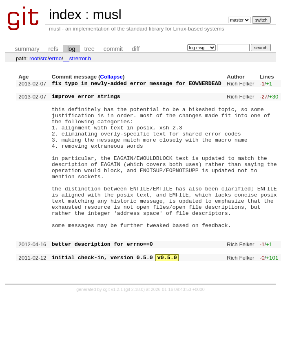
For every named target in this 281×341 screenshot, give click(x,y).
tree (89, 49)
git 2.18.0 (135, 326)
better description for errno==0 (102, 276)
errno (55, 58)
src (44, 58)
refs (53, 49)
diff (135, 49)
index (65, 14)
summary (27, 49)
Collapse (111, 77)
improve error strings (86, 99)
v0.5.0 (167, 292)
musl (107, 14)
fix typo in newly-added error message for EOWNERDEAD (136, 84)
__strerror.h (77, 58)
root (34, 58)
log (71, 49)
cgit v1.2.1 (113, 326)
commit (113, 49)
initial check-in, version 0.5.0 (102, 292)
